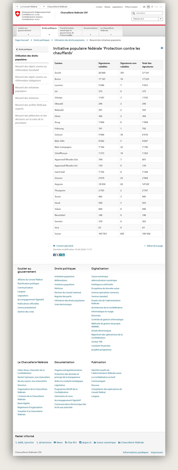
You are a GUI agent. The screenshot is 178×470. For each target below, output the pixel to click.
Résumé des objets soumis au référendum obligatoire (31, 78)
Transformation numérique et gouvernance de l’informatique (67, 31)
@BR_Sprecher (26, 442)
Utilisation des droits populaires (70, 40)
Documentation (90, 28)
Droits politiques (50, 29)
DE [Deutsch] (144, 6)
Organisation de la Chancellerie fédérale (32, 390)
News (60, 442)
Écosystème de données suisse (105, 288)
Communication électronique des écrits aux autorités (70, 406)
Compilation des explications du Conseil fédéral (106, 390)
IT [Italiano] (152, 6)
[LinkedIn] (63, 254)
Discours (95, 385)
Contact (99, 7)
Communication (25, 287)
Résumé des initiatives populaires (27, 89)
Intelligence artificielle (102, 284)
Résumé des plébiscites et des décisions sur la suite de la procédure (31, 119)
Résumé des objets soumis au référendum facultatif (31, 68)
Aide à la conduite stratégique (69, 381)
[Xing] (60, 254)
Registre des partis (63, 296)
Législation (23, 295)
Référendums (61, 280)
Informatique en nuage (102, 311)
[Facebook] (54, 254)
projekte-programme (101, 349)
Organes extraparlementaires (68, 370)
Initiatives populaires (64, 276)
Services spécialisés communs (105, 292)
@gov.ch (87, 442)
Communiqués (98, 381)
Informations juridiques (135, 452)
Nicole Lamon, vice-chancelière (32, 381)
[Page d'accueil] (60, 15)
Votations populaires (64, 284)
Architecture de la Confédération (107, 307)
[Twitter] (57, 254)
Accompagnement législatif (31, 299)
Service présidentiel (27, 307)
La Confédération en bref (103, 377)
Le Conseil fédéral (27, 6)
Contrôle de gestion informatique (107, 319)
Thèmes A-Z (147, 19)
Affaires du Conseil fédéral (30, 279)
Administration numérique (104, 280)
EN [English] (161, 6)
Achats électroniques (101, 330)
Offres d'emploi (131, 7)
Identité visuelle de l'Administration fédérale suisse (106, 371)
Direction (22, 385)
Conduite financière (100, 345)
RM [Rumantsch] (156, 6)
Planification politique (28, 283)
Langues (21, 291)
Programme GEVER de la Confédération (66, 390)
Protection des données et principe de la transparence (67, 375)
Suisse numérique (99, 276)
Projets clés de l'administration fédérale (105, 302)
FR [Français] (148, 6)
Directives (96, 315)
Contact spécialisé (64, 246)
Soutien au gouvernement (24, 29)
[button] (134, 13)
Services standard (99, 296)
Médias (107, 7)
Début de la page (154, 246)
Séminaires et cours (64, 396)
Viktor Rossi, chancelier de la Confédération (31, 371)
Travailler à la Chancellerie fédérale (30, 413)
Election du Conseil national (68, 292)
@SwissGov (45, 442)
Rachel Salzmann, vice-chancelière (34, 377)
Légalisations (117, 7)
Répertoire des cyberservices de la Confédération (107, 336)
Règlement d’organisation (30, 407)
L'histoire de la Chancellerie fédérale (31, 398)
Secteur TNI (96, 341)
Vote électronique (63, 304)
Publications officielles (28, 303)
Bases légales (24, 403)
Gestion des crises (26, 311)
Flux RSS (72, 442)
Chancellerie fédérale (55, 6)
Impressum (157, 452)
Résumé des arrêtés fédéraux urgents (31, 106)
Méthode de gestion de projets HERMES (105, 325)
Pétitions (59, 288)
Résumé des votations (27, 97)
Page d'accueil (22, 40)
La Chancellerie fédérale (107, 29)
